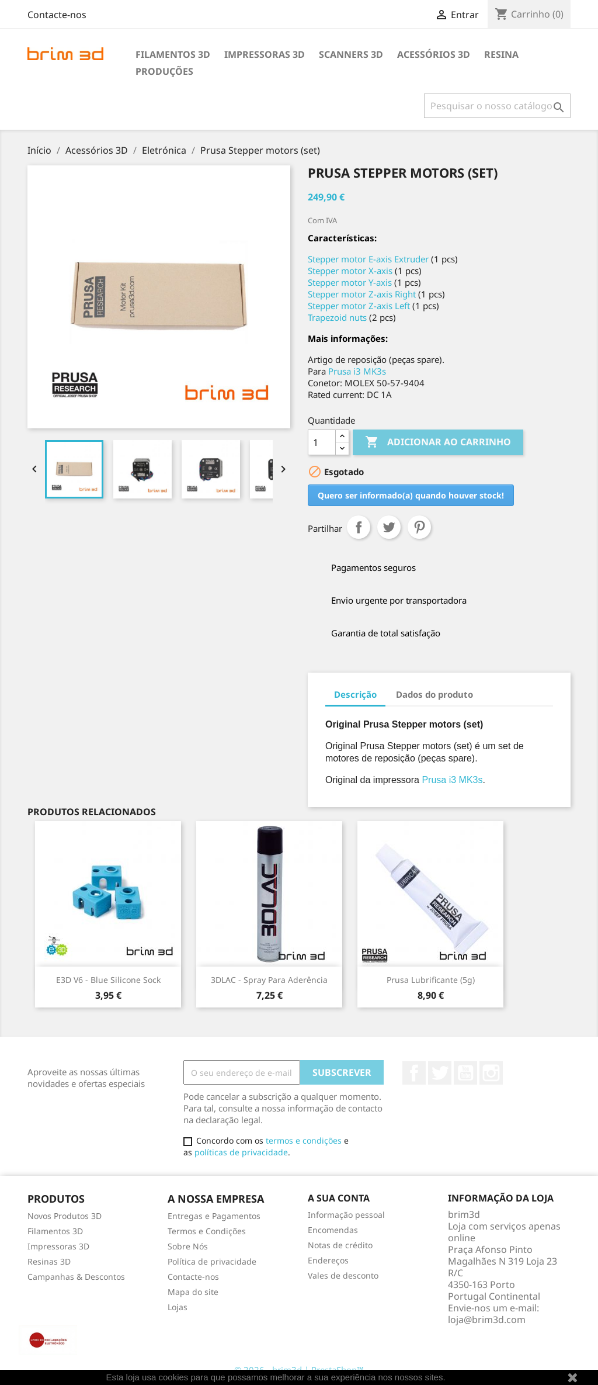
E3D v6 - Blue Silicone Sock (108, 979)
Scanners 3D (351, 54)
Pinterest (419, 527)
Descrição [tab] (355, 694)
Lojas (177, 1307)
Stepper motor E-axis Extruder (368, 259)
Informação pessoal (346, 1214)
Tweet (389, 527)
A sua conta (339, 1198)
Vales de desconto (343, 1275)
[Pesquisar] (497, 106)
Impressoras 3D (264, 54)
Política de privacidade (212, 1261)
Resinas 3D (49, 1261)
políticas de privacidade (241, 1152)
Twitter (439, 1073)
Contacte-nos (56, 14)
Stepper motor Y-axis (350, 282)
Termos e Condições (207, 1231)
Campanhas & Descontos (76, 1276)
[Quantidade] (322, 442)
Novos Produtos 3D (64, 1215)
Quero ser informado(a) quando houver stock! (411, 495)
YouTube (465, 1073)
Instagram (491, 1073)
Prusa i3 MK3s (357, 371)
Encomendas (333, 1229)
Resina (501, 54)
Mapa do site (193, 1291)
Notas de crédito (340, 1245)
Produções (164, 71)
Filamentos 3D (172, 54)
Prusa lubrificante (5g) (431, 979)
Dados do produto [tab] (434, 694)
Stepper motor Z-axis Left (359, 305)
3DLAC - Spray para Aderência (269, 979)
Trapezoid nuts (337, 317)
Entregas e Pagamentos (214, 1215)
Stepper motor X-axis (350, 270)
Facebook (414, 1073)
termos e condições (304, 1140)
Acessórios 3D (433, 54)
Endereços (328, 1260)
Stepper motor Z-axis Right (362, 294)
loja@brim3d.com (487, 1319)
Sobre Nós (188, 1246)
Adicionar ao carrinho (438, 442)
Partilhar (358, 527)
